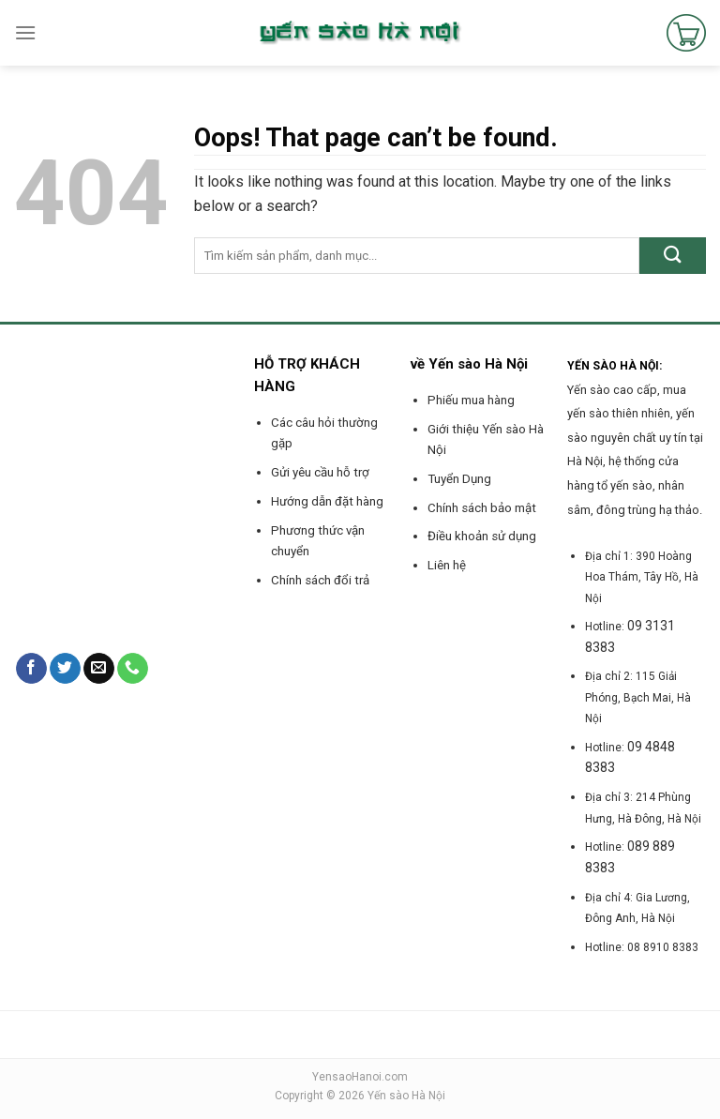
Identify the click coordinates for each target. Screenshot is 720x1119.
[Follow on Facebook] (31, 669)
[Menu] (25, 32)
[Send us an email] (98, 669)
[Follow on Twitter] (65, 669)
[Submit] (672, 255)
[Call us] (132, 669)
